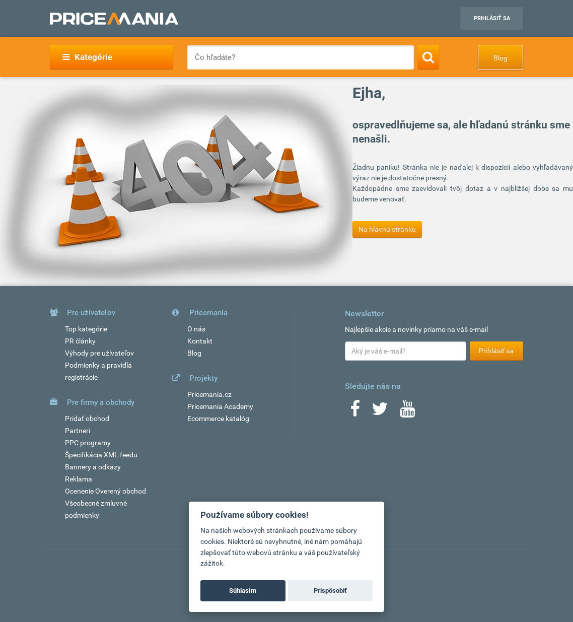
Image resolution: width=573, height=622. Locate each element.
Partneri (77, 431)
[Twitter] (380, 412)
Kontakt (199, 341)
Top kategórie (86, 329)
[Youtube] (407, 412)
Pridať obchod (87, 418)
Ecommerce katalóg (218, 418)
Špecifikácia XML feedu (101, 455)
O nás (196, 329)
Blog (500, 58)
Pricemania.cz (209, 394)
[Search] (428, 57)
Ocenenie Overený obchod (105, 491)
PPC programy (88, 443)
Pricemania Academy (220, 406)
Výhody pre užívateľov (99, 353)
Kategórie (87, 57)
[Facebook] (355, 412)
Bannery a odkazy (93, 467)
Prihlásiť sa (492, 18)
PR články (80, 341)
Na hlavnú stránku (387, 229)
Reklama (78, 479)
